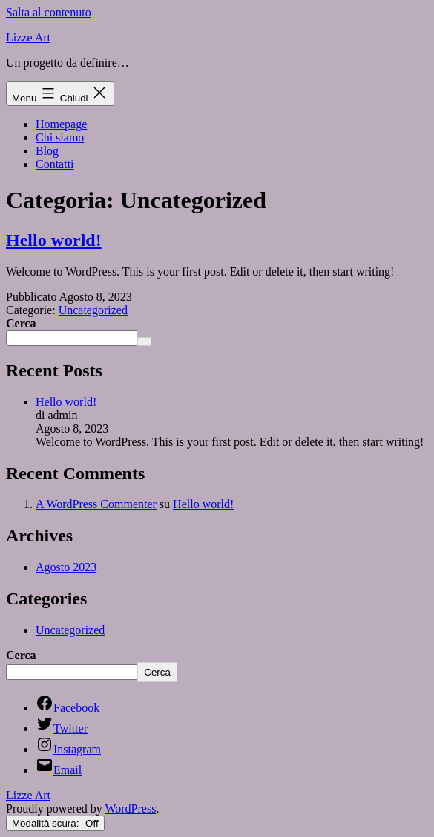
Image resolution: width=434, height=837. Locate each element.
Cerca (21, 323)
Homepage (61, 124)
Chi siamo (60, 137)
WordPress (130, 808)
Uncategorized (93, 310)
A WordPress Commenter (96, 504)
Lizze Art (28, 37)
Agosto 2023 (66, 567)
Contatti (55, 164)
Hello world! (54, 240)
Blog (47, 150)
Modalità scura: (55, 823)
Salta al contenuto (48, 12)
